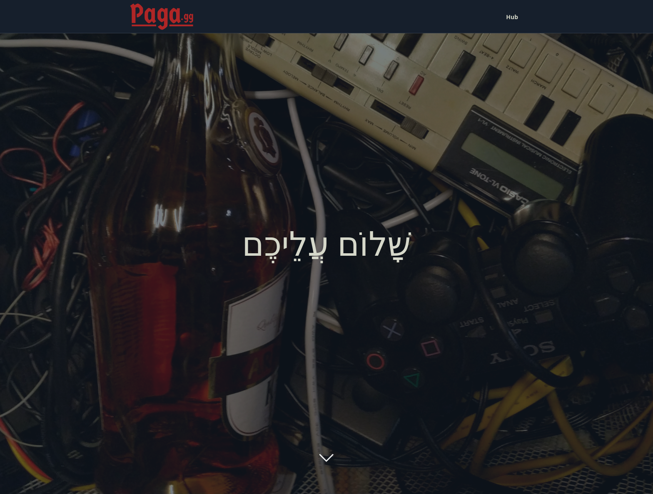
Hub (512, 17)
